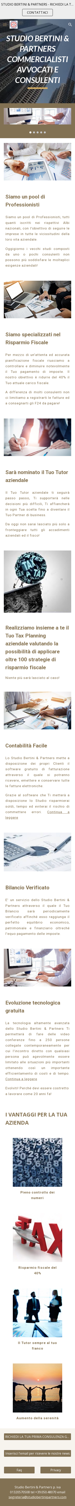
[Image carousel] (37, 120)
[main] (37, 61)
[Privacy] (55, 1470)
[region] (37, 9)
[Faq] (19, 1470)
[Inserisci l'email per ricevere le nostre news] (37, 1453)
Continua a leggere (21, 1079)
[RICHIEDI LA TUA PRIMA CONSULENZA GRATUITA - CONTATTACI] (37, 1436)
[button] (5, 24)
